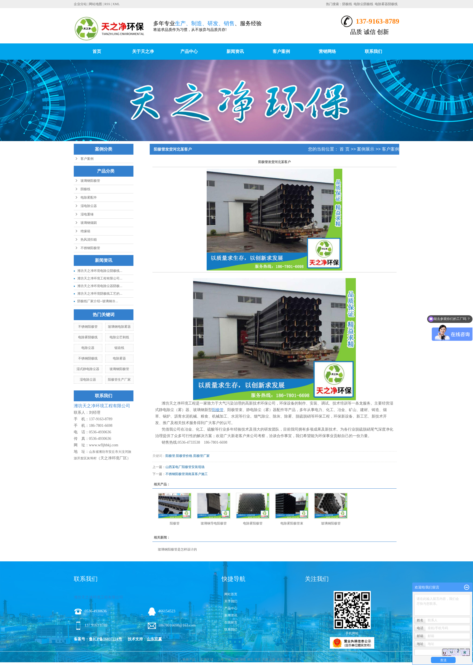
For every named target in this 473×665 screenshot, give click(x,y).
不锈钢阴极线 (88, 358)
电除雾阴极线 (88, 337)
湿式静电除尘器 (87, 369)
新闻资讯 (235, 51)
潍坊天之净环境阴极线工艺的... (99, 293)
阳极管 (170, 456)
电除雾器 (119, 358)
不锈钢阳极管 (90, 248)
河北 (257, 659)
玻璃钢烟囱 (89, 223)
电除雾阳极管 (253, 523)
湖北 (250, 659)
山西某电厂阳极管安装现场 (184, 467)
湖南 (242, 659)
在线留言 (230, 622)
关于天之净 (143, 51)
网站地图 (95, 4)
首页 (96, 51)
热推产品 (189, 659)
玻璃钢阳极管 (90, 181)
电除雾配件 (89, 197)
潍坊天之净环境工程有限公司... (99, 278)
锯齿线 (119, 348)
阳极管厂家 (201, 456)
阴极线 (347, 4)
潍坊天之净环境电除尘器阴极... (99, 286)
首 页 (344, 149)
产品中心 (189, 51)
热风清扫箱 (89, 239)
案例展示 (365, 149)
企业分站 (80, 4)
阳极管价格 (184, 456)
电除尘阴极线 (363, 4)
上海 (220, 659)
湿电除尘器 (89, 206)
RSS (107, 4)
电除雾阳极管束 (291, 523)
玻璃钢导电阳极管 (214, 523)
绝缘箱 (85, 231)
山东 (272, 659)
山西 (235, 659)
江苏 (287, 659)
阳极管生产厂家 (119, 379)
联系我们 (373, 51)
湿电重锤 (87, 214)
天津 (265, 659)
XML (116, 4)
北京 (280, 659)
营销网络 (327, 51)
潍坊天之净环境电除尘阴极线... (99, 271)
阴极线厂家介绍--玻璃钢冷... (97, 301)
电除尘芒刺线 (119, 337)
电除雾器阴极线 (386, 4)
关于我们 (230, 601)
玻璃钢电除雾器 (119, 327)
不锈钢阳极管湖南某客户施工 (186, 474)
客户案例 (281, 51)
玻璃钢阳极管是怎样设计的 (177, 549)
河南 (228, 659)
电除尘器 (87, 348)
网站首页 (230, 594)
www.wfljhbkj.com (103, 445)
